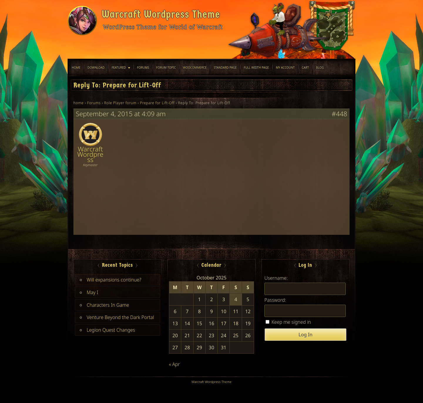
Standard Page (225, 67)
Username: (276, 278)
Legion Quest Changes (111, 330)
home (78, 102)
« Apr (174, 364)
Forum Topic (166, 67)
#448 (339, 114)
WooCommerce (195, 67)
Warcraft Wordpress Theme (161, 14)
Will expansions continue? (114, 279)
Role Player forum (120, 102)
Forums (143, 67)
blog (320, 67)
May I (92, 292)
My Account (285, 67)
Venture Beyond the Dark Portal (120, 317)
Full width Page (256, 67)
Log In (305, 334)
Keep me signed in (291, 322)
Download (96, 67)
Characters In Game (108, 305)
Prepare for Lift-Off (157, 102)
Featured (119, 67)
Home (76, 67)
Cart (305, 67)
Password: (275, 300)
